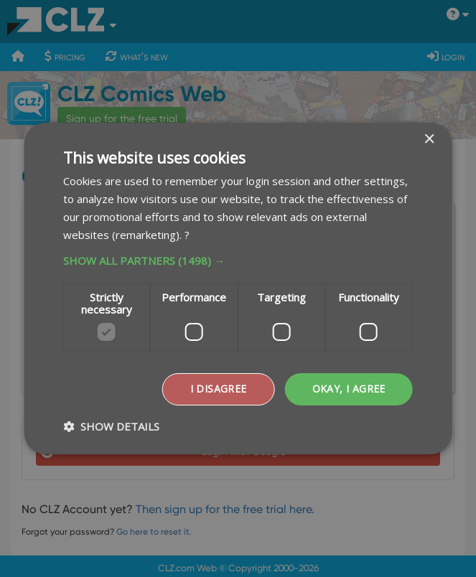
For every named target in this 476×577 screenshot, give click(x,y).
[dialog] (238, 288)
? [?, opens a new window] (187, 234)
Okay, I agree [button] (349, 388)
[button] (238, 260)
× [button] (429, 139)
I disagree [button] (218, 388)
